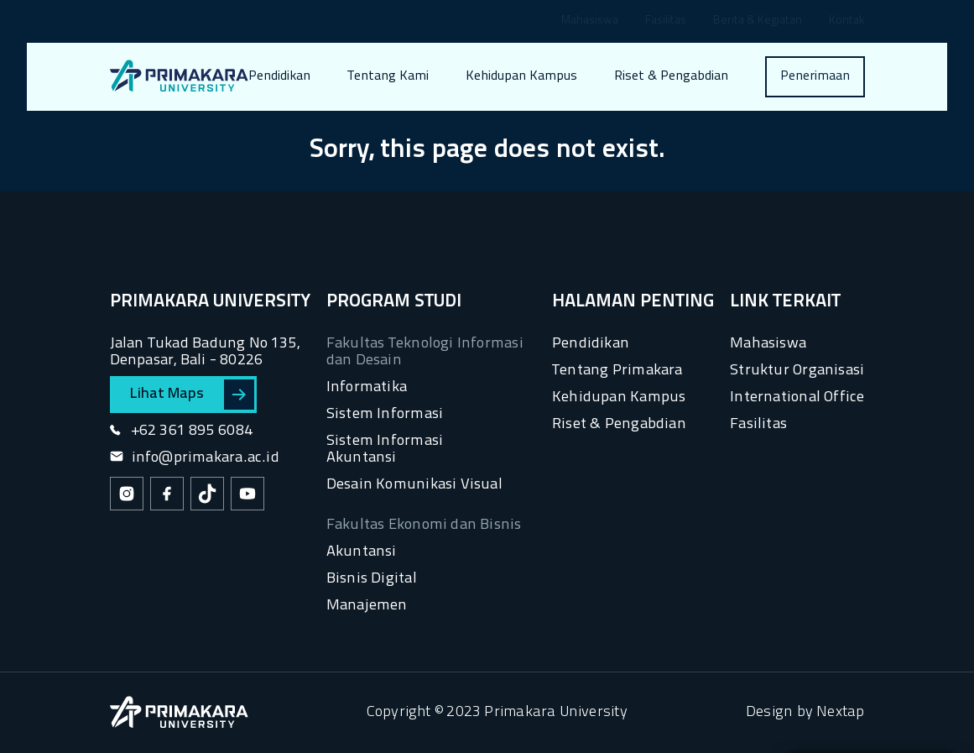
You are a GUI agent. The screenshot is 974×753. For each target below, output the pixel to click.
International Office (797, 397)
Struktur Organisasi (797, 371)
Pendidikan (279, 76)
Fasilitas (665, 21)
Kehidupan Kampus (521, 76)
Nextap (840, 712)
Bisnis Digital (371, 579)
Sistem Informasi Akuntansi (384, 449)
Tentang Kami (388, 76)
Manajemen (367, 606)
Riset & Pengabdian (671, 76)
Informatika (366, 387)
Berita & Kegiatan (757, 21)
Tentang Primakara (617, 371)
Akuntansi (361, 552)
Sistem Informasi (384, 414)
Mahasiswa (589, 21)
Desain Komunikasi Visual (414, 485)
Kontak (847, 21)
